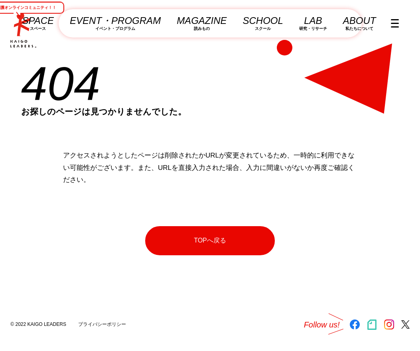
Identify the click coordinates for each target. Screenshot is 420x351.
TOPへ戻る (189, 240)
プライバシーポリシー (102, 324)
